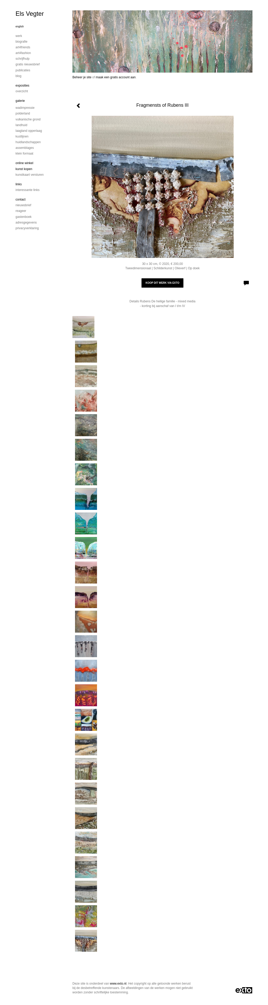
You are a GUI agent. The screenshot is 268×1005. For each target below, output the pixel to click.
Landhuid (21, 125)
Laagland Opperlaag (29, 131)
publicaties (23, 70)
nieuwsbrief (23, 205)
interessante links (28, 190)
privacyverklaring (27, 228)
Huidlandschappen (28, 142)
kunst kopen (24, 169)
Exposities (22, 85)
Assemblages (25, 148)
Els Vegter (30, 13)
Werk (19, 36)
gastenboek (24, 217)
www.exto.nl (118, 983)
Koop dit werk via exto (162, 282)
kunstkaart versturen (30, 175)
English (20, 26)
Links (19, 184)
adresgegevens (26, 222)
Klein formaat (24, 153)
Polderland (23, 113)
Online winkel (24, 163)
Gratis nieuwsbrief (28, 64)
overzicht (22, 91)
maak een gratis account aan (116, 77)
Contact (21, 199)
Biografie (21, 41)
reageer (21, 211)
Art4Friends (23, 47)
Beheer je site (81, 77)
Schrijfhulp (22, 58)
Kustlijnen (22, 136)
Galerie (20, 101)
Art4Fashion (23, 53)
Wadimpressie (25, 108)
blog (18, 76)
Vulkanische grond (28, 119)
